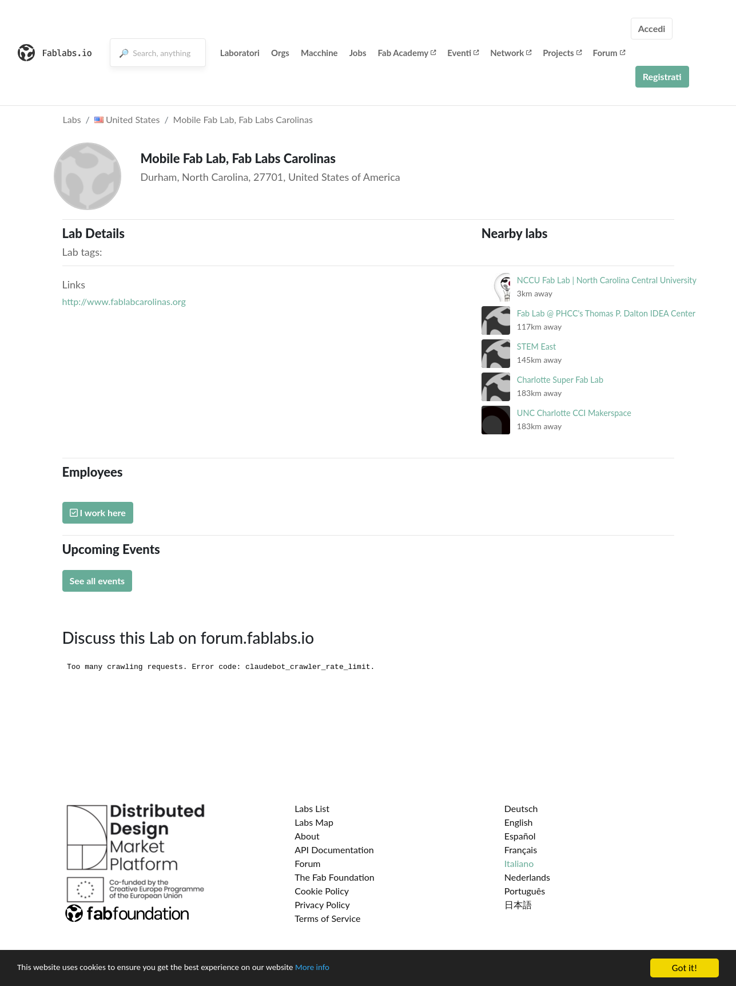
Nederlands (527, 877)
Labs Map (314, 822)
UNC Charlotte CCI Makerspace (574, 413)
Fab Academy (407, 52)
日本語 (518, 904)
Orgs (280, 52)
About (307, 835)
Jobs (358, 52)
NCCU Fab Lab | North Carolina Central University (607, 280)
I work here (98, 512)
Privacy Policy (322, 904)
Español (520, 835)
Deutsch (521, 808)
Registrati (662, 76)
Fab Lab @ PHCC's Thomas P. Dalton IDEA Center (606, 313)
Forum (609, 52)
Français (520, 849)
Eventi (463, 52)
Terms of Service (327, 918)
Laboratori (240, 52)
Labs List (312, 808)
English (518, 822)
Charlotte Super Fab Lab (560, 380)
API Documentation (334, 849)
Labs (72, 119)
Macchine (319, 52)
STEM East (536, 346)
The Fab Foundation (335, 877)
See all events (97, 580)
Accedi (652, 28)
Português (524, 890)
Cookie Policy (322, 890)
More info (351, 969)
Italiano (519, 863)
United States (127, 119)
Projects (562, 52)
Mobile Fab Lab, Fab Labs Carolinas (243, 119)
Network (510, 52)
